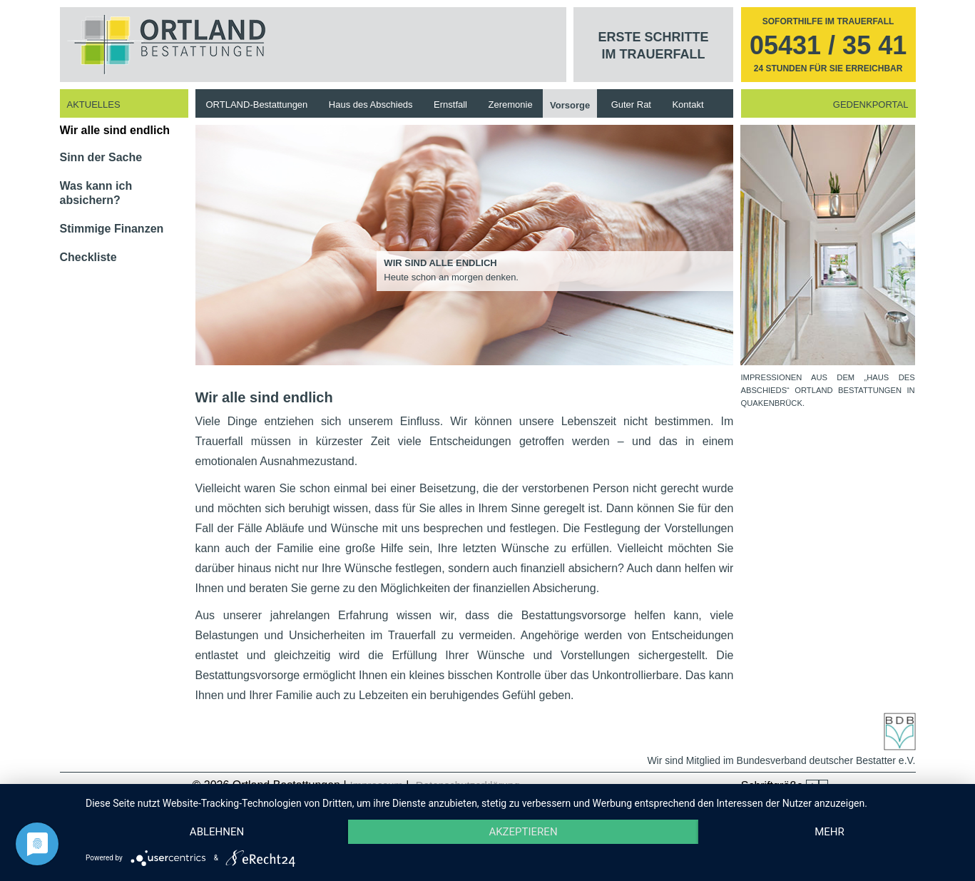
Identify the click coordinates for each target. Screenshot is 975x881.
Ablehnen (217, 831)
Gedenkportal (871, 104)
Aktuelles (94, 104)
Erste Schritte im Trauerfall (653, 45)
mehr (829, 831)
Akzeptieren (523, 831)
